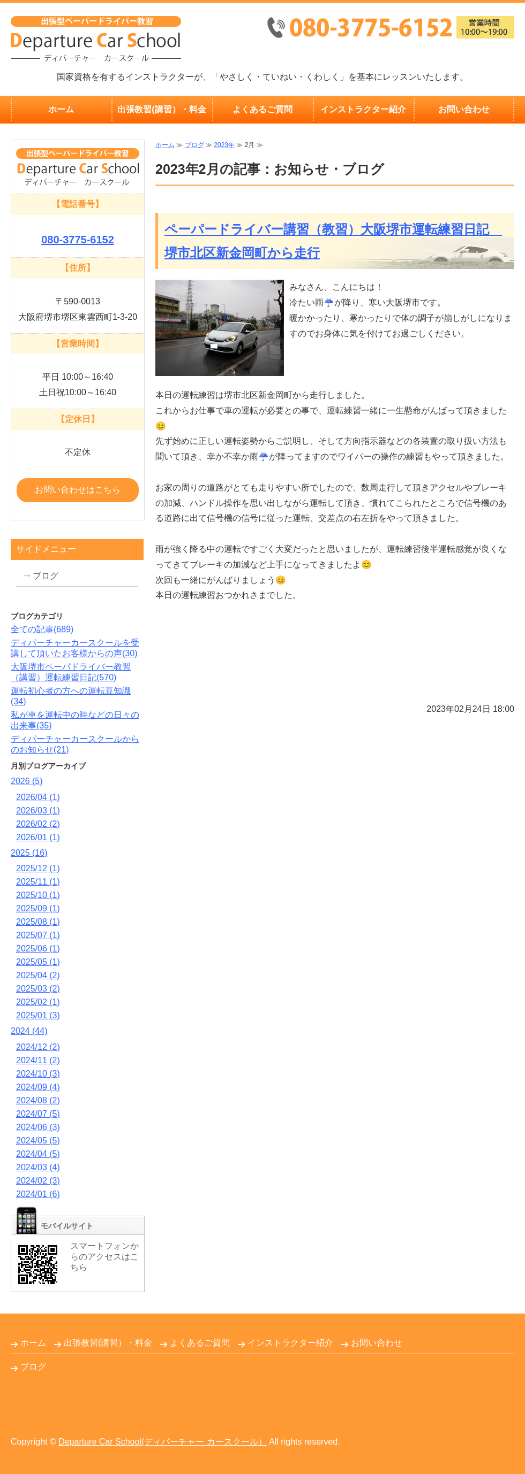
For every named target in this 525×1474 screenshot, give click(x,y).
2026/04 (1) (38, 797)
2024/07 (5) (38, 1113)
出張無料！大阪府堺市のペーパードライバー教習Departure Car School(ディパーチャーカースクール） (96, 39)
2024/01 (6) (38, 1194)
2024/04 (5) (38, 1153)
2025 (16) (29, 852)
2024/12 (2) (38, 1046)
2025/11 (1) (38, 881)
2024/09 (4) (38, 1087)
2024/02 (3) (38, 1180)
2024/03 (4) (38, 1167)
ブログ (194, 145)
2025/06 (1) (38, 948)
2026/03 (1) (38, 810)
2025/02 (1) (38, 1002)
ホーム (61, 109)
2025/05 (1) (38, 961)
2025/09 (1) (38, 908)
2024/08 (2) (38, 1100)
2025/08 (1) (38, 921)
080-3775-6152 (77, 239)
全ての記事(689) (42, 629)
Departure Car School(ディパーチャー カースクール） (162, 1441)
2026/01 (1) (38, 837)
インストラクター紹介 (363, 109)
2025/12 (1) (38, 868)
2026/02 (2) (38, 823)
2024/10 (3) (38, 1073)
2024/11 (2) (38, 1060)
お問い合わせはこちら (78, 489)
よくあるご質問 (262, 109)
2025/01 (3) (38, 1015)
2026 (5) (27, 781)
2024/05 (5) (38, 1140)
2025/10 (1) (38, 895)
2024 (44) (29, 1030)
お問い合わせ (464, 109)
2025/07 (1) (38, 935)
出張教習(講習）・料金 (161, 109)
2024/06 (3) (38, 1127)
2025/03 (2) (38, 988)
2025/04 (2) (38, 975)
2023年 (224, 145)
